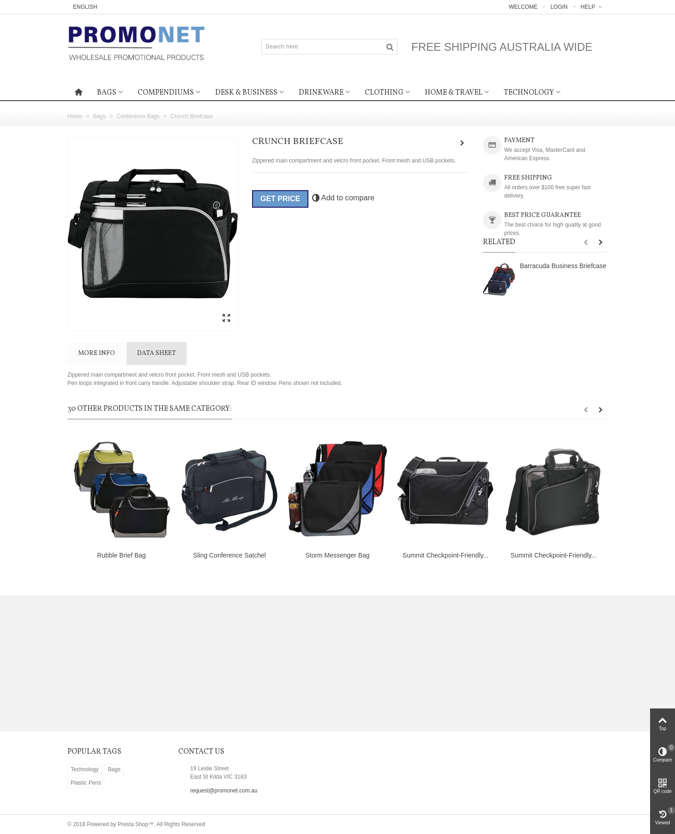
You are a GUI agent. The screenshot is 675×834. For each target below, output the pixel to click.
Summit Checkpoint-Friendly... (445, 555)
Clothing (384, 93)
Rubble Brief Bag (121, 555)
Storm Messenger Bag (337, 555)
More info (96, 353)
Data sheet (156, 353)
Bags (106, 93)
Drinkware (321, 93)
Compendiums (166, 93)
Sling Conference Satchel (229, 555)
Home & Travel (453, 93)
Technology (529, 93)
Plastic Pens (86, 783)
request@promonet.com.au (224, 790)
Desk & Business (246, 93)
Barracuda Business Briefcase (563, 266)
